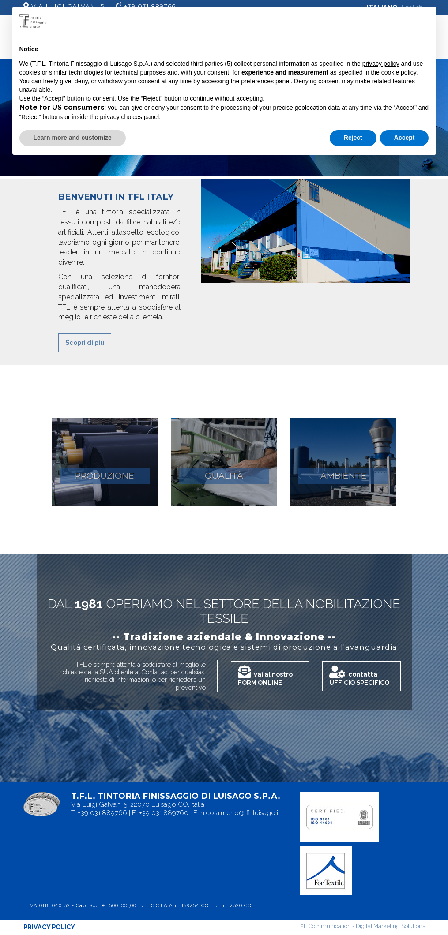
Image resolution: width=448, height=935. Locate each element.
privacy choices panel (129, 116)
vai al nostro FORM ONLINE (265, 676)
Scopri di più (84, 342)
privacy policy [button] (380, 63)
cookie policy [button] (398, 72)
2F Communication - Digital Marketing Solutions (363, 926)
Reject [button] (353, 137)
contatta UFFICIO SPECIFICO (359, 676)
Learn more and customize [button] (73, 137)
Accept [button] (404, 137)
